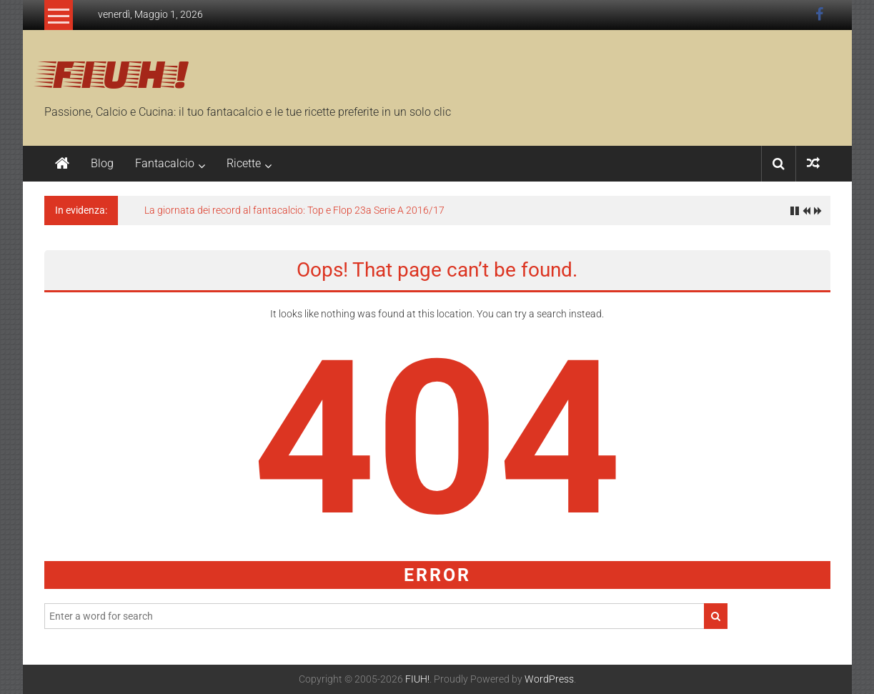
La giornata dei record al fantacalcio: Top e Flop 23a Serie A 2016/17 (294, 210)
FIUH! (116, 72)
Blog (102, 163)
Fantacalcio (164, 163)
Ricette (244, 163)
